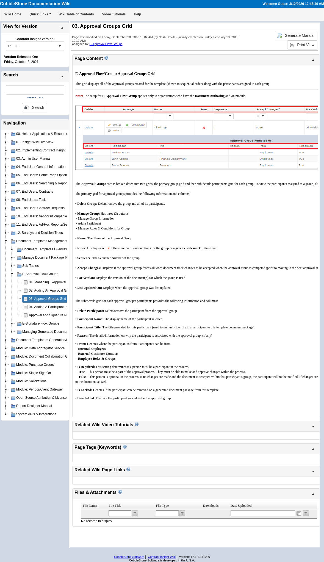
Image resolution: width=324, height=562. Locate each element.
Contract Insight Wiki (162, 556)
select (59, 46)
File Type (162, 506)
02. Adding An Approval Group (51, 290)
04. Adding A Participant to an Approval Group (62, 307)
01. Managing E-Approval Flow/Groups (57, 282)
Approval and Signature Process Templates (60, 315)
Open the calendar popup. (299, 513)
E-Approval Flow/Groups (106, 44)
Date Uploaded (241, 506)
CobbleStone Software (129, 556)
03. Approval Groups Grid (47, 299)
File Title (115, 506)
